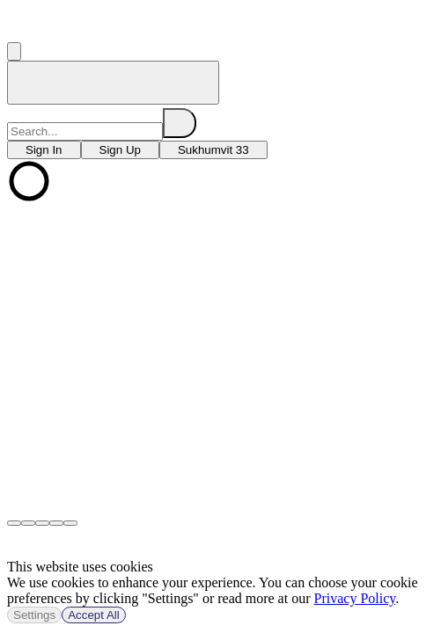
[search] (179, 123)
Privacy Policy (355, 598)
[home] (113, 83)
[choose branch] (44, 150)
